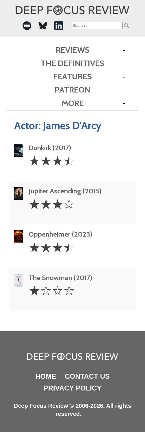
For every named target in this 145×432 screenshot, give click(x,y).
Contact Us (87, 376)
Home (45, 376)
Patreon (72, 90)
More (73, 103)
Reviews (73, 50)
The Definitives (72, 63)
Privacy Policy (72, 388)
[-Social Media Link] (27, 25)
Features (72, 76)
